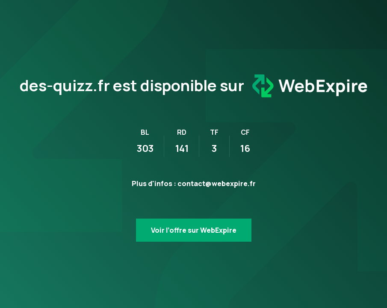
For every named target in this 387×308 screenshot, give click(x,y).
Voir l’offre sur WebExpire (193, 230)
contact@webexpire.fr (216, 183)
